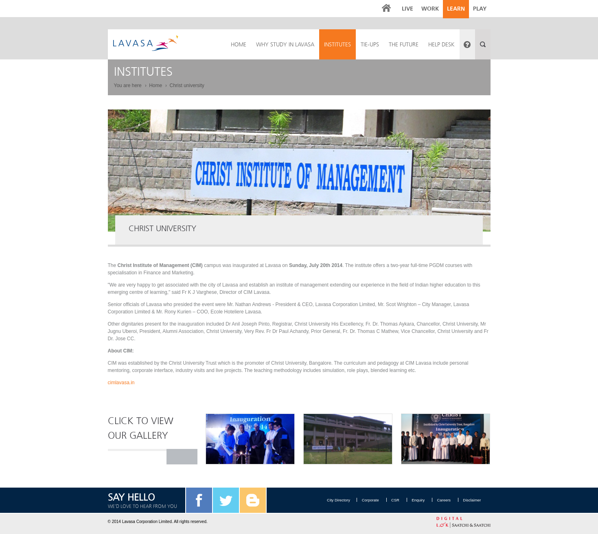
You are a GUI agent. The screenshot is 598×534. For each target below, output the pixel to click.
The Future (403, 44)
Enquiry (414, 500)
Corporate (362, 500)
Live (407, 8)
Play (479, 8)
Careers (442, 500)
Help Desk (441, 44)
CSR (389, 500)
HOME (238, 44)
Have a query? (467, 44)
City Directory (329, 500)
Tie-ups (370, 44)
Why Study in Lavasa (285, 44)
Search (483, 44)
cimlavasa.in (121, 382)
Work (430, 8)
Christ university (186, 85)
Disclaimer (472, 500)
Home (155, 85)
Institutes (337, 44)
